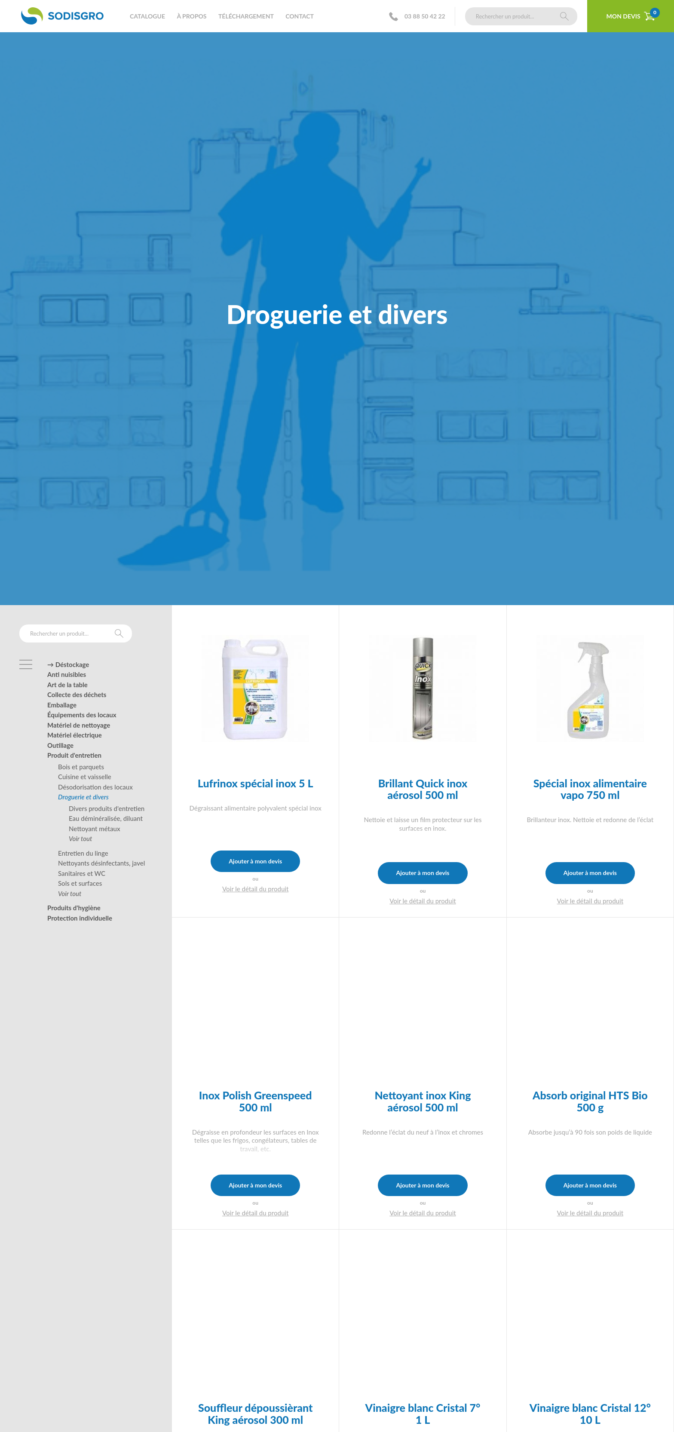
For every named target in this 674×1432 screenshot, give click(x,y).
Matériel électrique (74, 735)
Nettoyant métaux (94, 828)
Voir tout (80, 838)
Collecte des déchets (76, 694)
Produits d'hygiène (74, 908)
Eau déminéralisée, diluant (106, 818)
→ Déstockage (68, 664)
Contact (299, 16)
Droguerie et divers (83, 797)
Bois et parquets (81, 767)
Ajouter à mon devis (255, 861)
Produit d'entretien (74, 755)
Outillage (60, 745)
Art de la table (67, 684)
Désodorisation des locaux (95, 787)
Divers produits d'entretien (106, 808)
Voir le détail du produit (255, 889)
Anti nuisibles (66, 674)
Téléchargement (246, 16)
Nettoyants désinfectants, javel (101, 863)
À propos (191, 16)
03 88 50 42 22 (420, 16)
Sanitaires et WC (81, 873)
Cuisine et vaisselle (84, 776)
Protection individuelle (79, 918)
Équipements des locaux (81, 715)
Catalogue (147, 16)
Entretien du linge (83, 853)
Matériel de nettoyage (78, 725)
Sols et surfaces (80, 883)
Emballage (62, 705)
